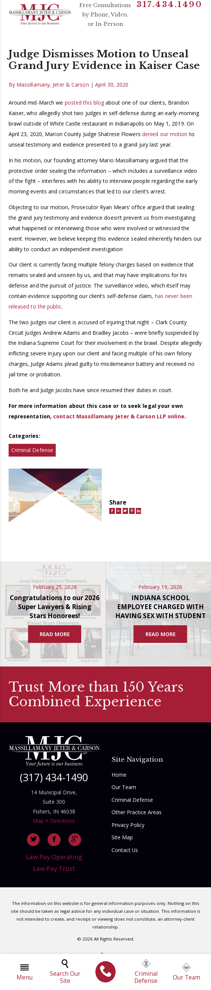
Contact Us (124, 850)
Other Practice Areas (136, 812)
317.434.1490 (169, 5)
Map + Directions (54, 820)
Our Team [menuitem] (186, 972)
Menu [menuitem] (24, 972)
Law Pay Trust (54, 868)
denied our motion (165, 134)
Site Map (122, 837)
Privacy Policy (127, 824)
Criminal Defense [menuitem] (146, 972)
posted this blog (84, 102)
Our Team (123, 787)
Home (118, 774)
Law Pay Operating (54, 856)
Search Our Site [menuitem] (65, 972)
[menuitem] (105, 972)
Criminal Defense (32, 450)
